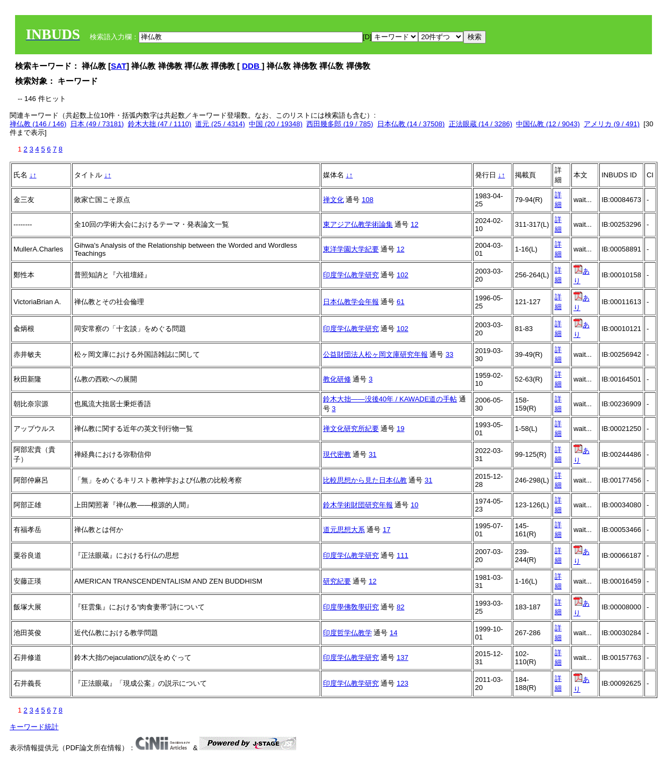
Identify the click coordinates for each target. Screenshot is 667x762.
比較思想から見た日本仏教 (365, 480)
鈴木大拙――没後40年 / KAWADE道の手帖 (390, 399)
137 (402, 657)
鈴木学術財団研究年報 (358, 505)
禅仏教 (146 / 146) (38, 124)
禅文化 (333, 200)
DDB (252, 65)
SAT (118, 65)
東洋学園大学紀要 (351, 249)
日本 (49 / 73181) (97, 124)
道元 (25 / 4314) (220, 124)
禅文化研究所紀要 (351, 429)
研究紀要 (337, 581)
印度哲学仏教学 (347, 633)
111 (402, 555)
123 (402, 683)
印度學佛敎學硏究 (351, 607)
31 (372, 454)
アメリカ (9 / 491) (612, 124)
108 (368, 200)
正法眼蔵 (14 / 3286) (481, 124)
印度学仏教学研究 (351, 275)
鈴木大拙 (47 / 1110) (160, 124)
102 (402, 275)
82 (400, 607)
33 (449, 354)
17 (386, 530)
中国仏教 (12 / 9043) (548, 124)
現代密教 (337, 454)
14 (393, 633)
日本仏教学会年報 (351, 302)
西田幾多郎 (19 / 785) (339, 124)
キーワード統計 (34, 727)
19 (400, 429)
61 (400, 302)
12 (414, 224)
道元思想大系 (344, 530)
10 (414, 505)
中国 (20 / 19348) (276, 124)
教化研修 (337, 379)
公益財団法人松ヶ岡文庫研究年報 (375, 354)
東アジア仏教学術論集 (358, 224)
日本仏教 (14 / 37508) (411, 124)
